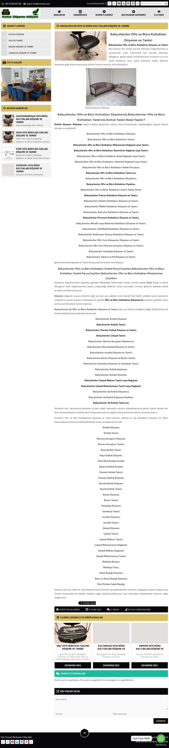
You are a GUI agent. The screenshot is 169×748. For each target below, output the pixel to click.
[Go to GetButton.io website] (161, 745)
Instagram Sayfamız (133, 13)
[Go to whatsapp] (161, 738)
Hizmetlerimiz (104, 13)
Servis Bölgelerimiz (69, 609)
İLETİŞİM (159, 13)
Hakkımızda (80, 13)
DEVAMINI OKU (73, 665)
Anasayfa (59, 13)
